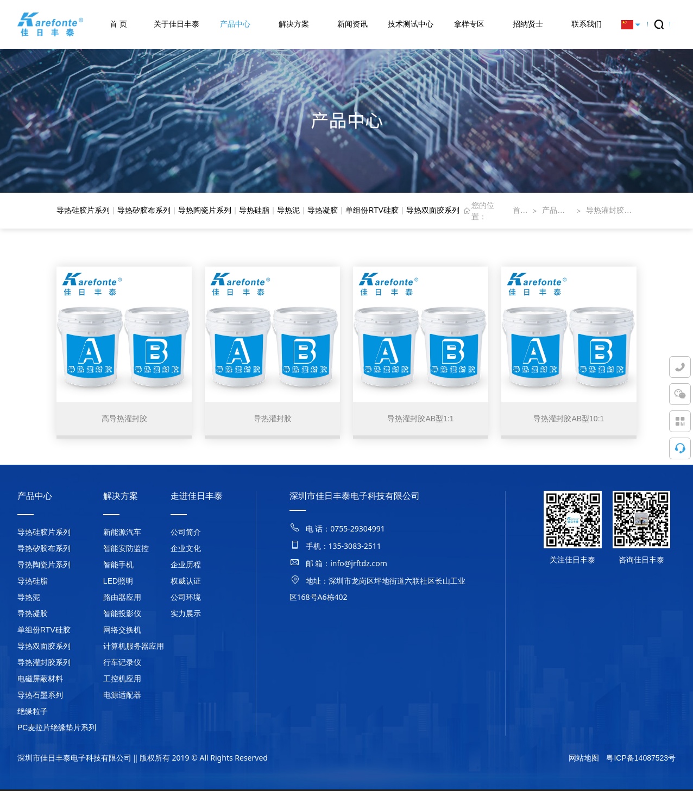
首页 (520, 210)
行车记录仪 (122, 664)
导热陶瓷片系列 (204, 210)
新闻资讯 (352, 24)
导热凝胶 (322, 210)
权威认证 (186, 582)
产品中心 (235, 24)
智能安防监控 (126, 550)
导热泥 (288, 210)
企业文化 (186, 550)
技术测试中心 (410, 24)
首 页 (118, 24)
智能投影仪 (122, 615)
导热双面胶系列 (432, 210)
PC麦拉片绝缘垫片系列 (56, 729)
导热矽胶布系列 (144, 210)
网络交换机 (122, 631)
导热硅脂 (254, 210)
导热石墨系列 (40, 696)
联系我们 (586, 24)
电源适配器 (122, 696)
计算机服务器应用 (133, 647)
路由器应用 (122, 598)
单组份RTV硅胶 (372, 210)
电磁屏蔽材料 (40, 680)
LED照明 (118, 582)
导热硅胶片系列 (83, 210)
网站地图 (584, 759)
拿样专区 (469, 24)
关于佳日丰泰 (176, 24)
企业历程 (186, 566)
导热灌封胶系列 (611, 210)
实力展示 (186, 615)
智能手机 (118, 566)
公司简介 (186, 533)
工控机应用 (122, 680)
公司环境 (186, 598)
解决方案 (294, 24)
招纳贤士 (528, 24)
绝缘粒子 (32, 712)
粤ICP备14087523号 (641, 759)
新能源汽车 (122, 533)
